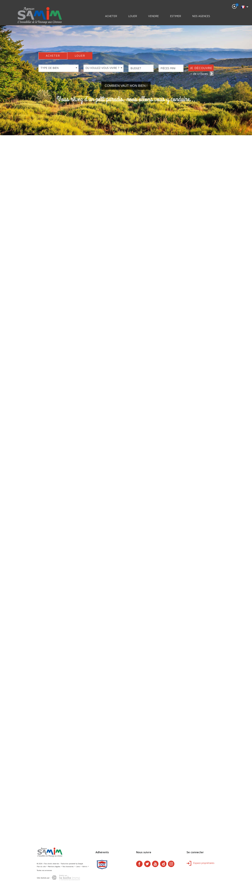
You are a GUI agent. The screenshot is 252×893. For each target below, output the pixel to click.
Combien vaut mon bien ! (126, 85)
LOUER (80, 55)
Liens (78, 866)
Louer (132, 16)
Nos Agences (201, 16)
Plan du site (41, 866)
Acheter (111, 16)
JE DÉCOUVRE (201, 68)
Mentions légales (54, 866)
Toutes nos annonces (44, 870)
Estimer (175, 16)
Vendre (153, 16)
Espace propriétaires (200, 863)
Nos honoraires (68, 866)
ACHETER (53, 55)
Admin (84, 866)
